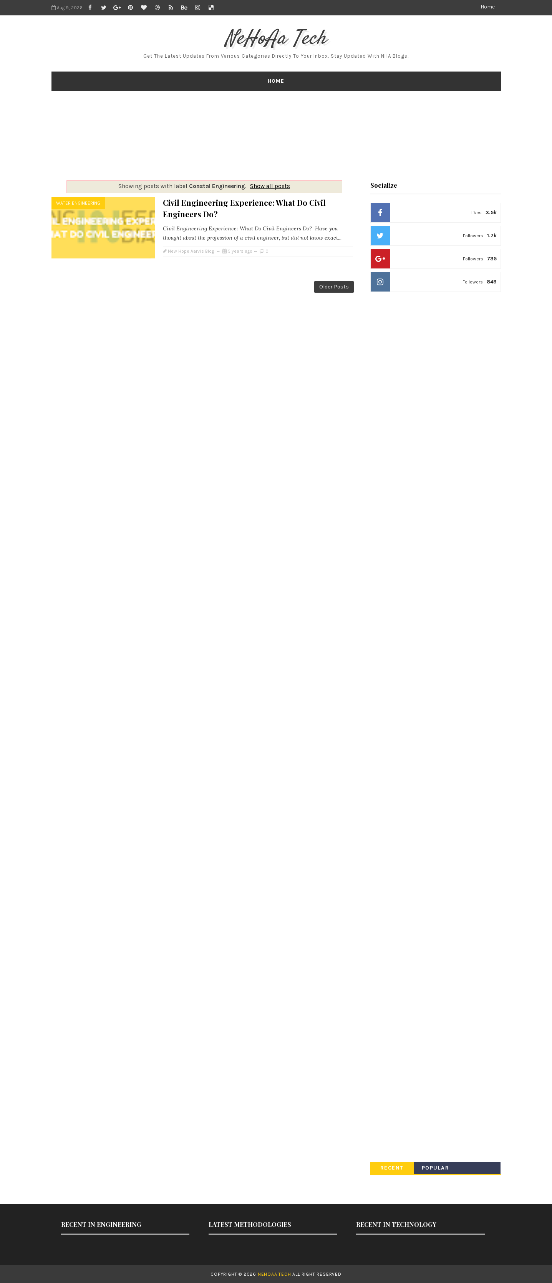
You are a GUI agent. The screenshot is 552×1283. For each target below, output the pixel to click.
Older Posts (334, 286)
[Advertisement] (276, 135)
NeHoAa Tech (276, 39)
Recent (392, 1168)
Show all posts (270, 186)
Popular (435, 1168)
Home (488, 6)
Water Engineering (78, 203)
